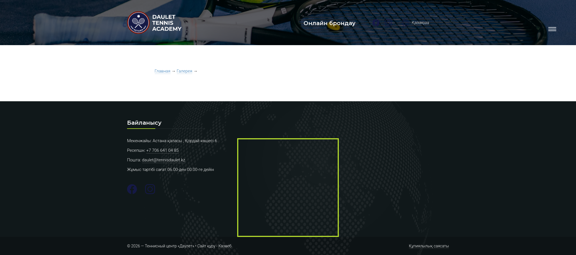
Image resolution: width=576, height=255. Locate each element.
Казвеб (224, 246)
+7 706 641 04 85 (162, 150)
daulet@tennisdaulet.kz (163, 159)
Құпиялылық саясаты (429, 246)
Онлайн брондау (329, 23)
